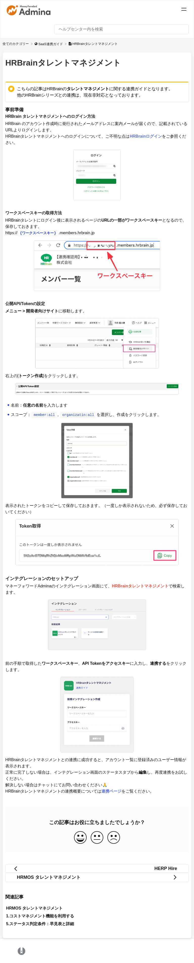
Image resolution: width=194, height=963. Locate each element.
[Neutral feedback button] (97, 837)
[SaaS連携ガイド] (49, 44)
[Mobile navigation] (183, 10)
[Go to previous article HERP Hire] (97, 868)
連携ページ (111, 791)
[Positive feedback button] (80, 837)
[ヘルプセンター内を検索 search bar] (121, 29)
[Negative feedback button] (114, 837)
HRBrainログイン (146, 136)
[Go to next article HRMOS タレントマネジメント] (97, 876)
